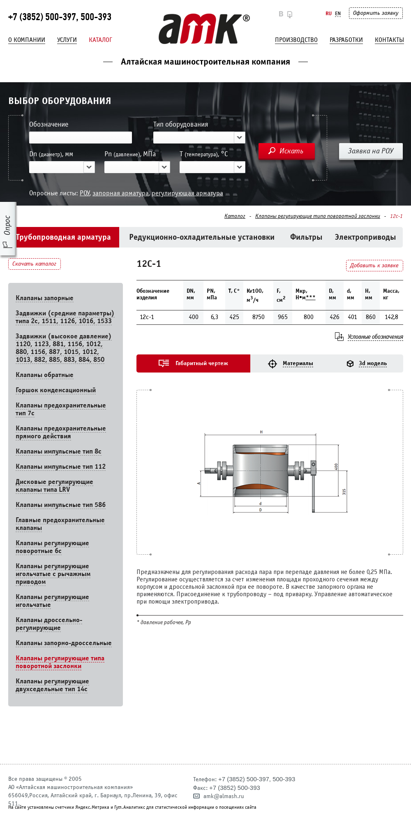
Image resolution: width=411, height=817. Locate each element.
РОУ (85, 193)
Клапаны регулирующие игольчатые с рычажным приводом (53, 574)
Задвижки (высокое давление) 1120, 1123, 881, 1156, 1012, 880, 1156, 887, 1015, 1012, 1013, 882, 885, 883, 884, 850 (64, 347)
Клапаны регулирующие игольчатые (52, 601)
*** (311, 297)
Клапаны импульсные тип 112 (61, 466)
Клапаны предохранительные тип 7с (61, 409)
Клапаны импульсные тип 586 (61, 505)
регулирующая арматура (187, 193)
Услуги (67, 40)
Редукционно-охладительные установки (202, 237)
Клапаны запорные (45, 298)
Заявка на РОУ (370, 150)
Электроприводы (365, 237)
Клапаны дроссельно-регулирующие (49, 624)
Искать (291, 150)
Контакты (389, 40)
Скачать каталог (34, 263)
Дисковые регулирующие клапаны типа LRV (54, 485)
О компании (26, 40)
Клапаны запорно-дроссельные (64, 643)
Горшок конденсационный (56, 390)
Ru (329, 13)
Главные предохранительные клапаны (60, 524)
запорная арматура (120, 193)
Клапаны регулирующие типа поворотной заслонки (317, 216)
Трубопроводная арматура (63, 237)
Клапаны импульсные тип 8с (59, 451)
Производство (296, 40)
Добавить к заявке (374, 265)
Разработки (346, 40)
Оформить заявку (375, 12)
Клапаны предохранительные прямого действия (61, 432)
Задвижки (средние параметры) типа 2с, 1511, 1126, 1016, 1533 (65, 317)
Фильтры (306, 237)
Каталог (100, 40)
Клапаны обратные (45, 375)
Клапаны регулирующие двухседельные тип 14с (52, 685)
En (338, 13)
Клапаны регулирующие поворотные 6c (52, 547)
